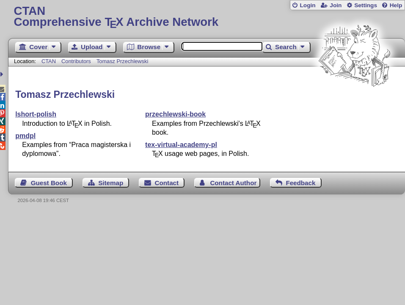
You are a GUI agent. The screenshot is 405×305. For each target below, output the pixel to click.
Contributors (76, 61)
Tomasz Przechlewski (122, 61)
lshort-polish (35, 114)
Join (336, 5)
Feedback (300, 182)
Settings (365, 5)
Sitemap (110, 182)
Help (396, 5)
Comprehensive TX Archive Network (206, 17)
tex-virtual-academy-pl (181, 144)
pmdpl (25, 135)
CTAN (48, 61)
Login (307, 5)
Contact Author (233, 182)
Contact (167, 182)
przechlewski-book (175, 114)
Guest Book (49, 182)
